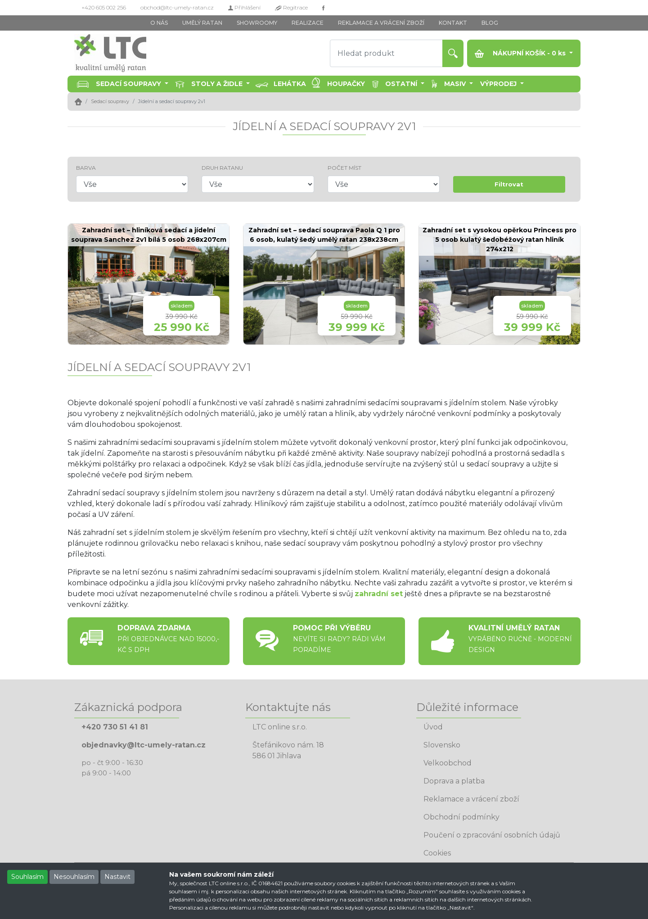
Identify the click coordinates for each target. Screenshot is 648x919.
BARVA (86, 167)
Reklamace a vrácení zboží (471, 799)
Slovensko (441, 745)
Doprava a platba (454, 781)
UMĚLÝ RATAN (202, 22)
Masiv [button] (456, 84)
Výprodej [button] (499, 84)
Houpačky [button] (346, 84)
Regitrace (291, 7)
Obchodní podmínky (461, 817)
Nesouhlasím (74, 877)
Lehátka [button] (290, 84)
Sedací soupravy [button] (129, 84)
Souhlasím (27, 877)
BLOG (490, 22)
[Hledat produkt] (386, 53)
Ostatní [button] (402, 84)
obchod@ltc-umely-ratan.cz (177, 7)
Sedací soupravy (110, 101)
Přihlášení (244, 7)
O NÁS (159, 22)
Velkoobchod (447, 763)
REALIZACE (308, 22)
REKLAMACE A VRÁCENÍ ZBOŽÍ (381, 22)
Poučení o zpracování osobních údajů (491, 835)
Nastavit (117, 877)
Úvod (433, 727)
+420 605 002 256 (103, 7)
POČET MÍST (344, 167)
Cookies (437, 853)
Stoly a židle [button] (217, 84)
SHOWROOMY (257, 22)
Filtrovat (509, 184)
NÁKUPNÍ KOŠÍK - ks (521, 53)
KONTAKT (453, 22)
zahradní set (379, 593)
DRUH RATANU (222, 167)
